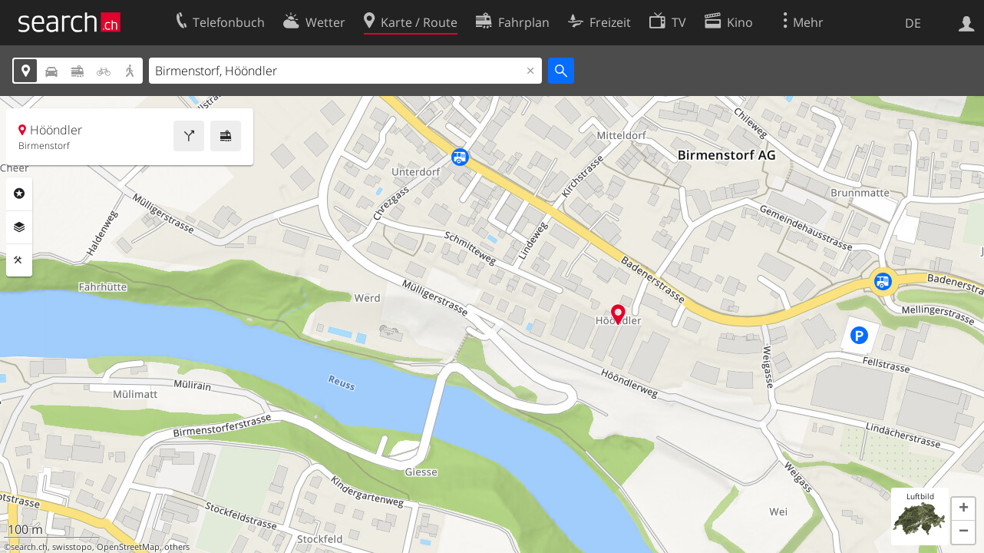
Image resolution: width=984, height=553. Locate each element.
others (177, 546)
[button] (963, 509)
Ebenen (19, 227)
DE (913, 23)
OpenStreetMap (128, 546)
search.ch (29, 546)
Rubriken (19, 193)
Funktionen (19, 260)
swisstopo (72, 546)
